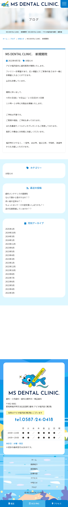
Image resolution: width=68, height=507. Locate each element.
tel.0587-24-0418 (34, 419)
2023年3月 (9, 259)
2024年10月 (10, 232)
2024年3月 (9, 236)
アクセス (56, 503)
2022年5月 (9, 285)
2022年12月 (10, 266)
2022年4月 (9, 289)
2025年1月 (9, 228)
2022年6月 (9, 281)
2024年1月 (9, 240)
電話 (11, 503)
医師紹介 (34, 464)
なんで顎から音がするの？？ (17, 197)
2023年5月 (9, 251)
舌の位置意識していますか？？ (18, 208)
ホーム (34, 459)
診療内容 (34, 473)
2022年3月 (9, 292)
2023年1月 (9, 262)
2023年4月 (9, 255)
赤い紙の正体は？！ (13, 201)
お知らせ (29, 60)
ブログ (34, 487)
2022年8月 (9, 274)
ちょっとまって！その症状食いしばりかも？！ (25, 205)
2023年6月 (9, 247)
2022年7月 (9, 277)
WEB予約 (34, 503)
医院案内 (34, 469)
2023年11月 (10, 244)
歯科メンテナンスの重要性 (16, 193)
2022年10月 (10, 270)
